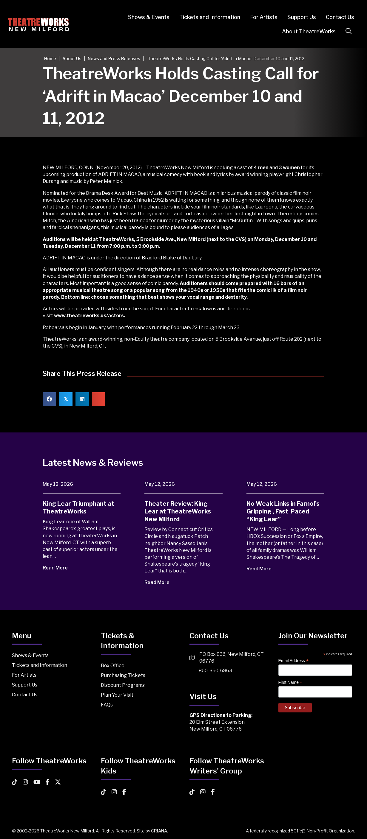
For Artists (260, 17)
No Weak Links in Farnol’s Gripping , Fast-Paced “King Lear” (283, 511)
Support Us (297, 17)
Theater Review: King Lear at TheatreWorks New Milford (177, 511)
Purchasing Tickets (123, 675)
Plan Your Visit (117, 695)
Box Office (112, 665)
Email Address (293, 661)
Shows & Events (145, 17)
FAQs (107, 705)
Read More (59, 568)
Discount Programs (123, 685)
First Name (290, 682)
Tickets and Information (205, 17)
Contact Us (336, 17)
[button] (346, 31)
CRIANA (159, 830)
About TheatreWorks (305, 31)
